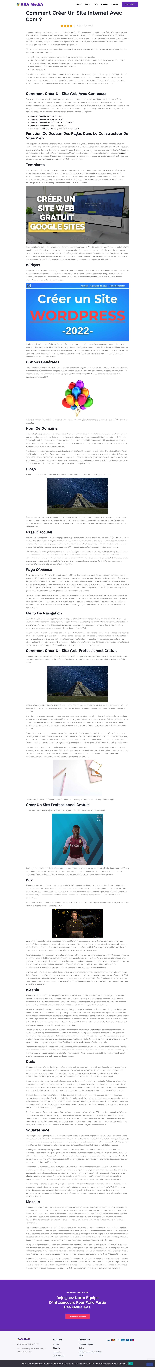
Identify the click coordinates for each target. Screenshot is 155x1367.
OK (130, 1363)
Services (87, 4)
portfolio (68, 722)
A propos (104, 4)
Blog (96, 4)
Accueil (78, 4)
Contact (114, 4)
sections (122, 153)
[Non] (149, 1364)
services (121, 733)
